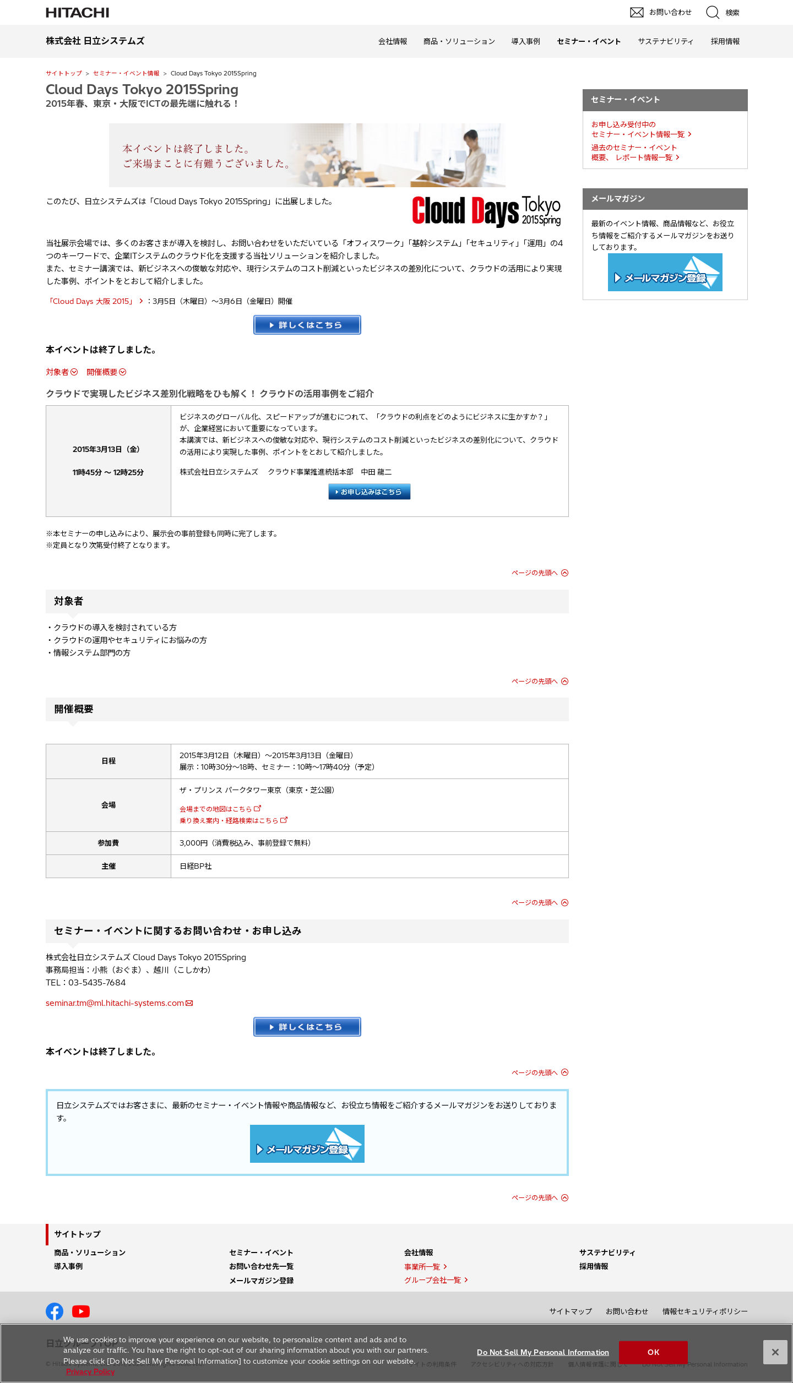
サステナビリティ (666, 41)
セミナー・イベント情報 (126, 73)
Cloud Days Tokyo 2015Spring (142, 89)
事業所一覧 (422, 1266)
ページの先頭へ (535, 573)
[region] (396, 1353)
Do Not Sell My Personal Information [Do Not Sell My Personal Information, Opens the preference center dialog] (543, 1352)
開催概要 (101, 372)
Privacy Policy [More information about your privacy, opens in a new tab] (90, 1371)
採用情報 (725, 41)
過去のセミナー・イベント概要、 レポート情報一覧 (634, 152)
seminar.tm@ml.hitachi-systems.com (115, 1003)
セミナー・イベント (261, 1252)
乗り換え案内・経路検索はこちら (229, 820)
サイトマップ (570, 1311)
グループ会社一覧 (432, 1280)
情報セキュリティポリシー (705, 1311)
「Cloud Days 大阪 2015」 (91, 301)
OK (653, 1352)
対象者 (57, 372)
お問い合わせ (627, 1311)
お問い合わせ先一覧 (261, 1266)
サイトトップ (64, 73)
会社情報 (392, 41)
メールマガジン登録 (261, 1280)
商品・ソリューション (459, 41)
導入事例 (526, 41)
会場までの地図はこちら (216, 809)
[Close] (775, 1352)
